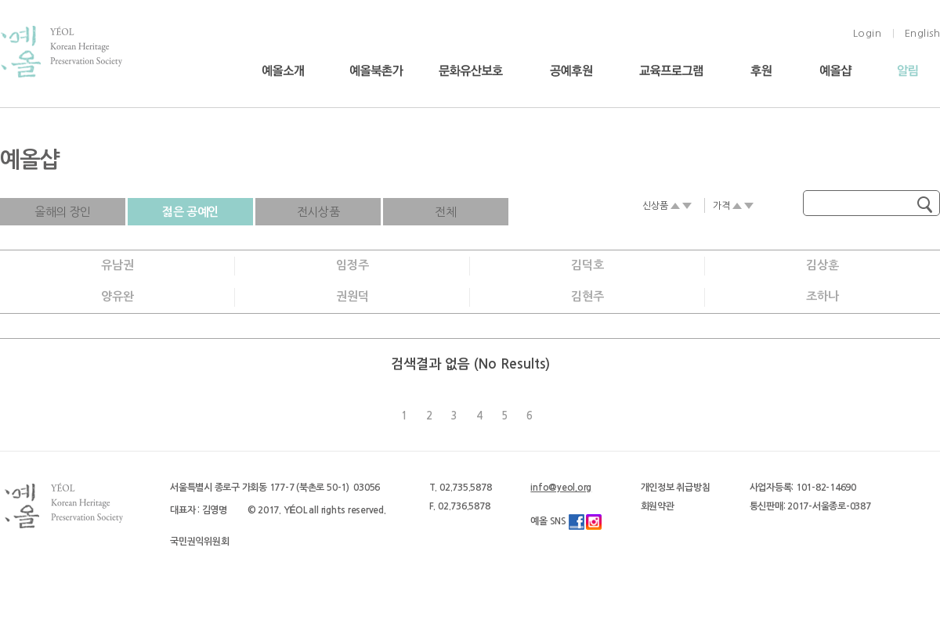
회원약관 (657, 506)
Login (867, 33)
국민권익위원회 (199, 541)
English (923, 33)
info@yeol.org (560, 487)
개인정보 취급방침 (675, 487)
